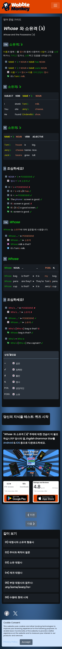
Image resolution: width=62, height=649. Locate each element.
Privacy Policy (10, 641)
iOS (18, 443)
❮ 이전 (31, 514)
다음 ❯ (31, 523)
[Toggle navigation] (55, 5)
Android (8, 443)
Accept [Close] (26, 642)
